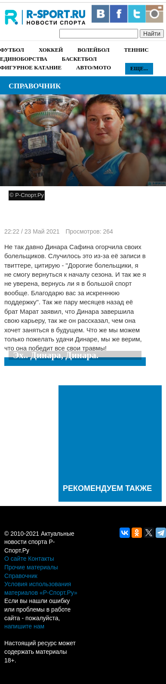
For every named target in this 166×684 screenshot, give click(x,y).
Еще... (139, 68)
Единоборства (23, 59)
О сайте (15, 558)
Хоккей (51, 50)
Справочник (35, 86)
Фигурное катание (30, 67)
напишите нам (24, 626)
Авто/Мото (93, 67)
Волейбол (93, 50)
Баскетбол (79, 59)
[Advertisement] (110, 433)
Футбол (12, 50)
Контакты (41, 558)
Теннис (136, 50)
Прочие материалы (31, 567)
